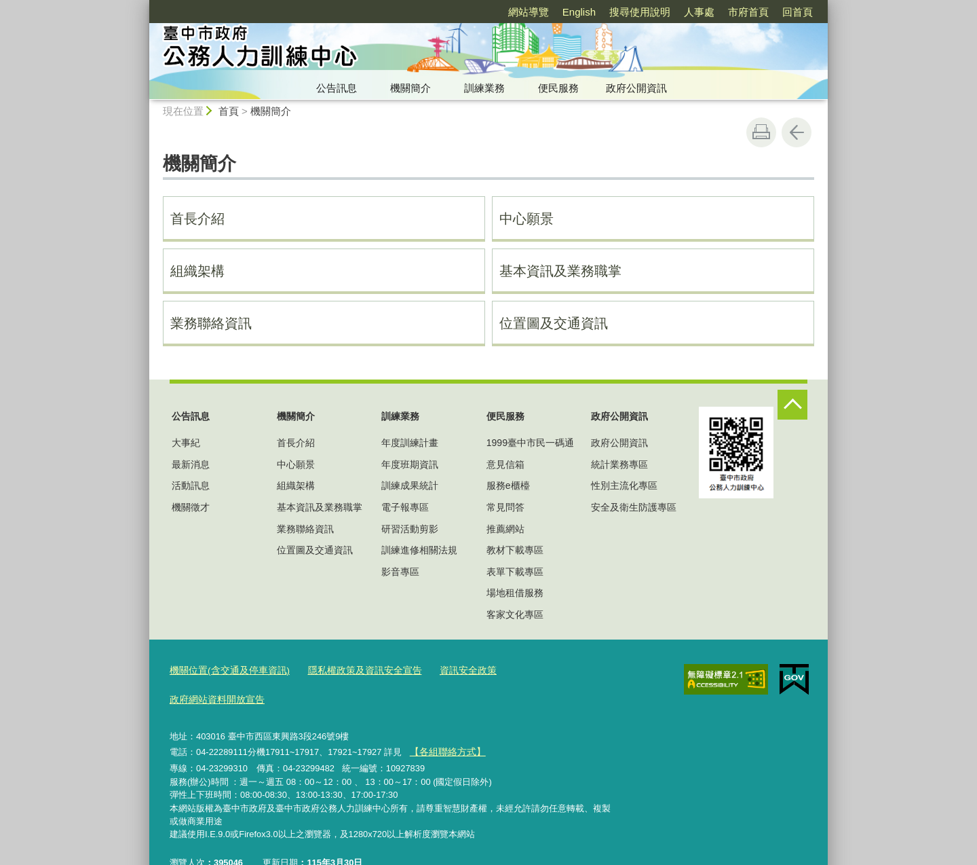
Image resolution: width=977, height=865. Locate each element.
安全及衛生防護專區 (633, 507)
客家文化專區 (514, 614)
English (579, 12)
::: (143, 6)
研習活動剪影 (409, 528)
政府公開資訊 (636, 88)
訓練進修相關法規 (419, 550)
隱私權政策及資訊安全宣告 (352, 670)
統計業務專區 (619, 464)
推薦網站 (505, 528)
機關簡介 (410, 88)
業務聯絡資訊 (211, 323)
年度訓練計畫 (409, 442)
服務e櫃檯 (508, 485)
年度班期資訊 (409, 464)
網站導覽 (528, 12)
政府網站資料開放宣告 (538, 670)
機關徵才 (191, 507)
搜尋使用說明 (639, 12)
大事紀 (186, 442)
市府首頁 (748, 12)
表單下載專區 (514, 571)
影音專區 (400, 571)
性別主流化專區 (624, 485)
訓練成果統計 (409, 485)
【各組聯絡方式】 (444, 722)
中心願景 (526, 218)
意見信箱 (505, 464)
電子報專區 (405, 507)
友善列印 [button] (761, 132)
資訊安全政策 (449, 670)
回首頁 (797, 12)
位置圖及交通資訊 (553, 323)
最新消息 (191, 464)
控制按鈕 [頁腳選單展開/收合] (792, 405)
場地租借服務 (514, 592)
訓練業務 (484, 88)
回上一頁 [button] (796, 132)
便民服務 (558, 88)
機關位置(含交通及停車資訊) (226, 670)
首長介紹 (197, 218)
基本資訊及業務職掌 (560, 270)
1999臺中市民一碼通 (530, 442)
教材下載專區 (514, 550)
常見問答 (505, 507)
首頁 (228, 111)
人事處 (699, 12)
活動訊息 (191, 485)
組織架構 (197, 270)
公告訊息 (336, 88)
